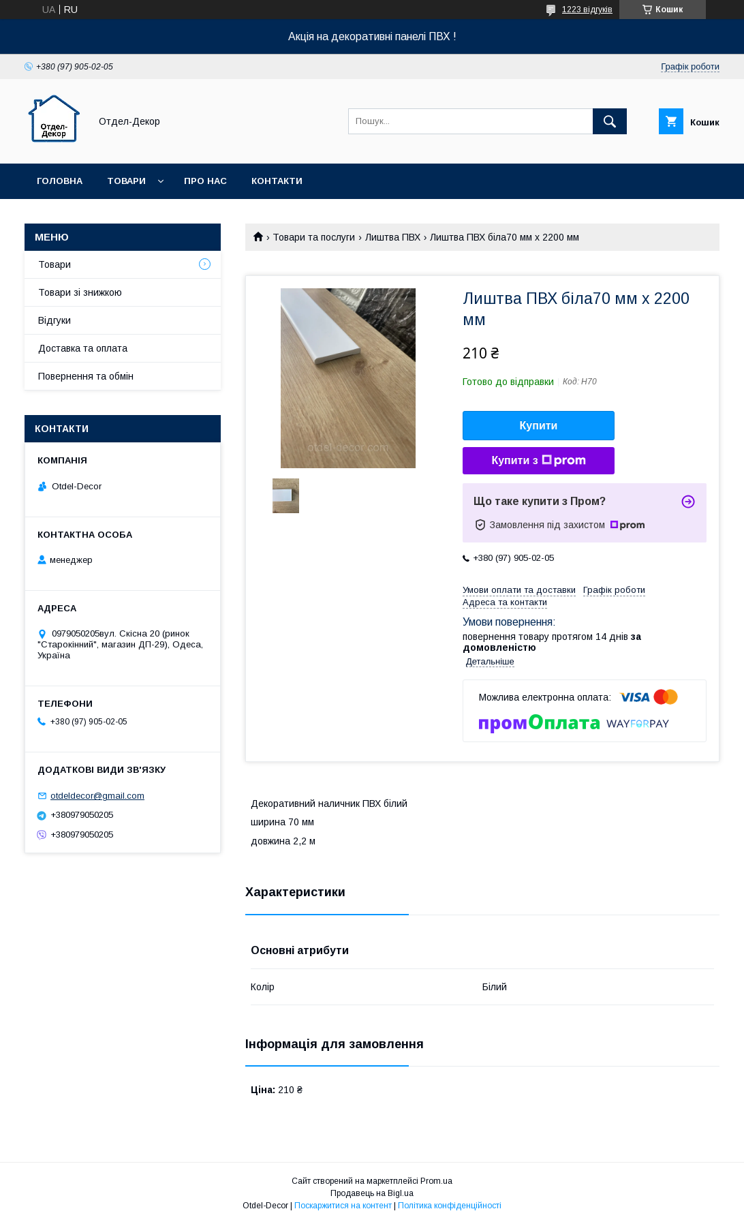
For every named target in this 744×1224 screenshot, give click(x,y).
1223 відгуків (587, 9)
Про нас (205, 181)
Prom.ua (436, 1181)
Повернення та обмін (86, 376)
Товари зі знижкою (80, 292)
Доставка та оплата (82, 348)
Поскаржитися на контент (343, 1205)
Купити (539, 425)
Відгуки (54, 320)
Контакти (277, 181)
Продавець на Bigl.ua (372, 1193)
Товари (126, 181)
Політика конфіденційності (449, 1205)
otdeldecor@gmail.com (97, 796)
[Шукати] (610, 121)
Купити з (538, 461)
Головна (59, 181)
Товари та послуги (314, 237)
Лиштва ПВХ (392, 237)
